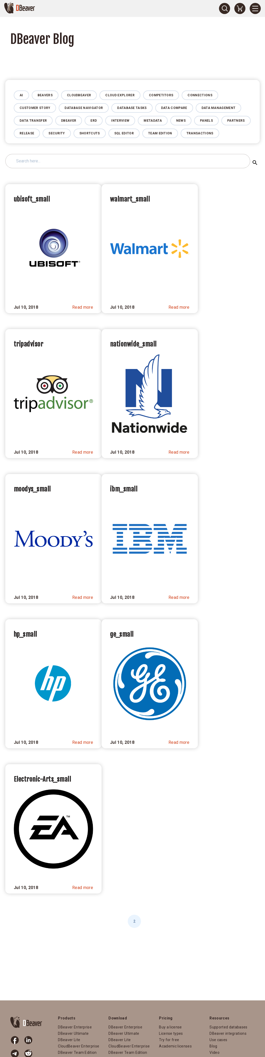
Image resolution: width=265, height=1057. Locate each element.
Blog (213, 1046)
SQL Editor (124, 133)
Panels (206, 120)
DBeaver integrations (227, 1033)
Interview (120, 120)
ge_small (122, 634)
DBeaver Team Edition (77, 1052)
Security (56, 133)
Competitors (161, 95)
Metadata (153, 120)
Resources (219, 1018)
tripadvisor (28, 344)
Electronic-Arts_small (42, 779)
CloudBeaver (79, 95)
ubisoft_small (32, 199)
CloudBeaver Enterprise (78, 1046)
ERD (93, 120)
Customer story (35, 108)
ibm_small (123, 489)
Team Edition (160, 133)
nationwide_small (133, 344)
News (181, 120)
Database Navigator (84, 108)
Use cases (218, 1040)
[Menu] (255, 8)
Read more (82, 307)
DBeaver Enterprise (75, 1027)
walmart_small (130, 199)
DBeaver (68, 120)
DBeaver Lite (69, 1040)
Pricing (165, 1018)
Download (117, 1018)
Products (66, 1018)
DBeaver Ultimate (73, 1033)
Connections (200, 95)
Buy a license (170, 1027)
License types (171, 1033)
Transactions (199, 133)
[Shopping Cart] (239, 8)
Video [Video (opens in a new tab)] (214, 1052)
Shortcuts (89, 133)
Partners (236, 120)
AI (21, 95)
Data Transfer (33, 120)
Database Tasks (132, 108)
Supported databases (228, 1027)
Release (27, 133)
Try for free (169, 1040)
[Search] (224, 8)
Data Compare (174, 108)
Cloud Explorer (119, 95)
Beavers (45, 95)
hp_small (25, 634)
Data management (219, 108)
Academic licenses (175, 1046)
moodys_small (32, 489)
